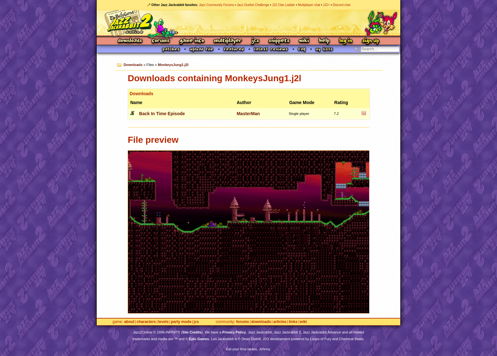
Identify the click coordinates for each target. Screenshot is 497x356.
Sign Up (370, 41)
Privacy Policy (234, 332)
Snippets (279, 41)
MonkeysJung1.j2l (173, 65)
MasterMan (248, 113)
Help (324, 41)
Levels (163, 322)
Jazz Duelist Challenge (253, 5)
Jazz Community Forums (216, 5)
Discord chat (342, 5)
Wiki (304, 41)
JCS (255, 41)
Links (293, 322)
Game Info (192, 41)
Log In (346, 41)
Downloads (130, 41)
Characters (146, 322)
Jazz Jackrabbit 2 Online (248, 23)
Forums (161, 41)
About (129, 322)
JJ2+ (326, 5)
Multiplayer (227, 41)
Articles (280, 322)
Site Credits (192, 332)
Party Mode (181, 322)
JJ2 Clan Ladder (283, 5)
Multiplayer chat (309, 5)
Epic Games (199, 339)
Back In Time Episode (162, 113)
